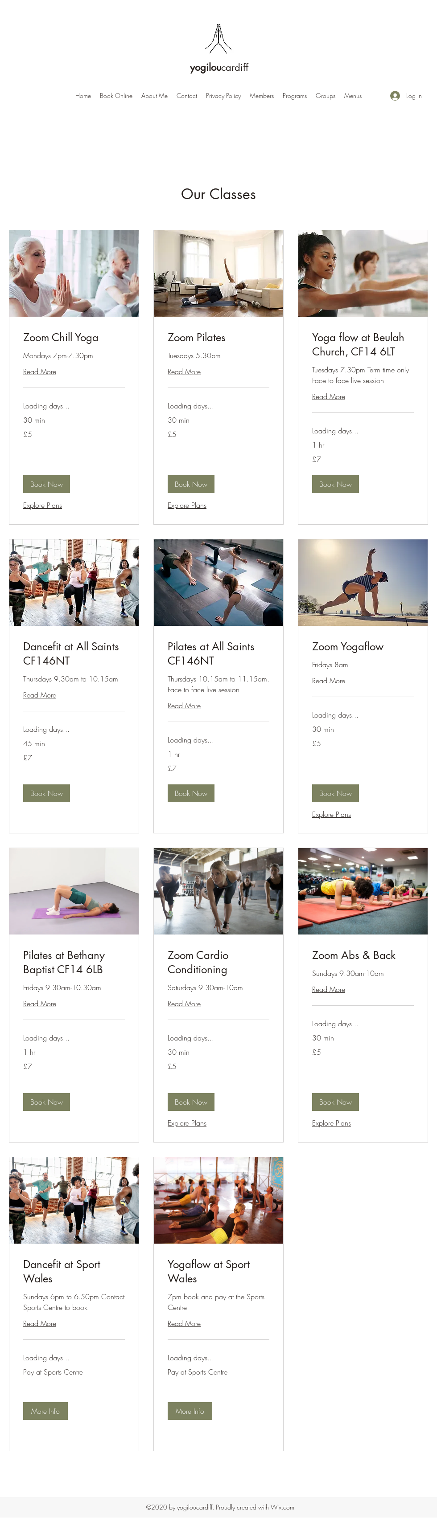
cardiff (219, 67)
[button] (46, 484)
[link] (74, 338)
